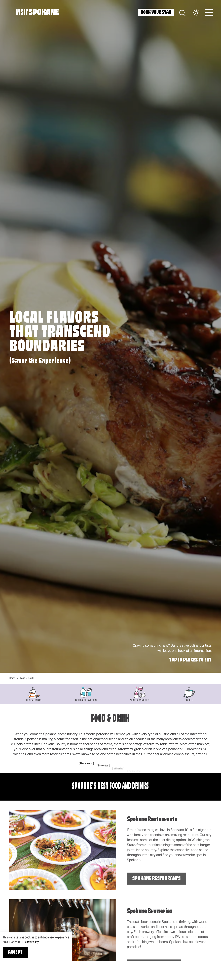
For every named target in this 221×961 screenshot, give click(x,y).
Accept (15, 952)
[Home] (37, 12)
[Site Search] (182, 12)
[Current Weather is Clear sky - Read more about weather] (193, 13)
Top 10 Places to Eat (190, 660)
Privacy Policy (30, 942)
